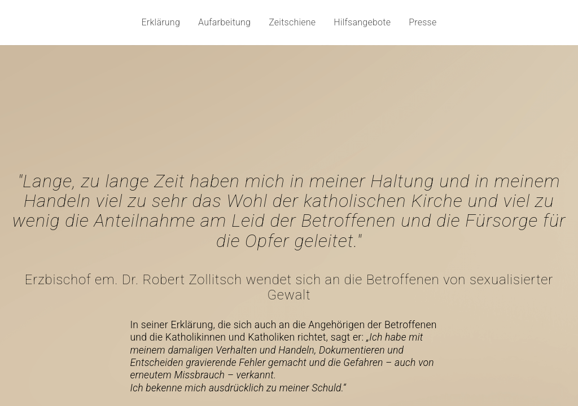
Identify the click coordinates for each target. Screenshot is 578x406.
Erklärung (161, 22)
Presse (422, 22)
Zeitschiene (292, 22)
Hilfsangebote (362, 22)
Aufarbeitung (224, 22)
